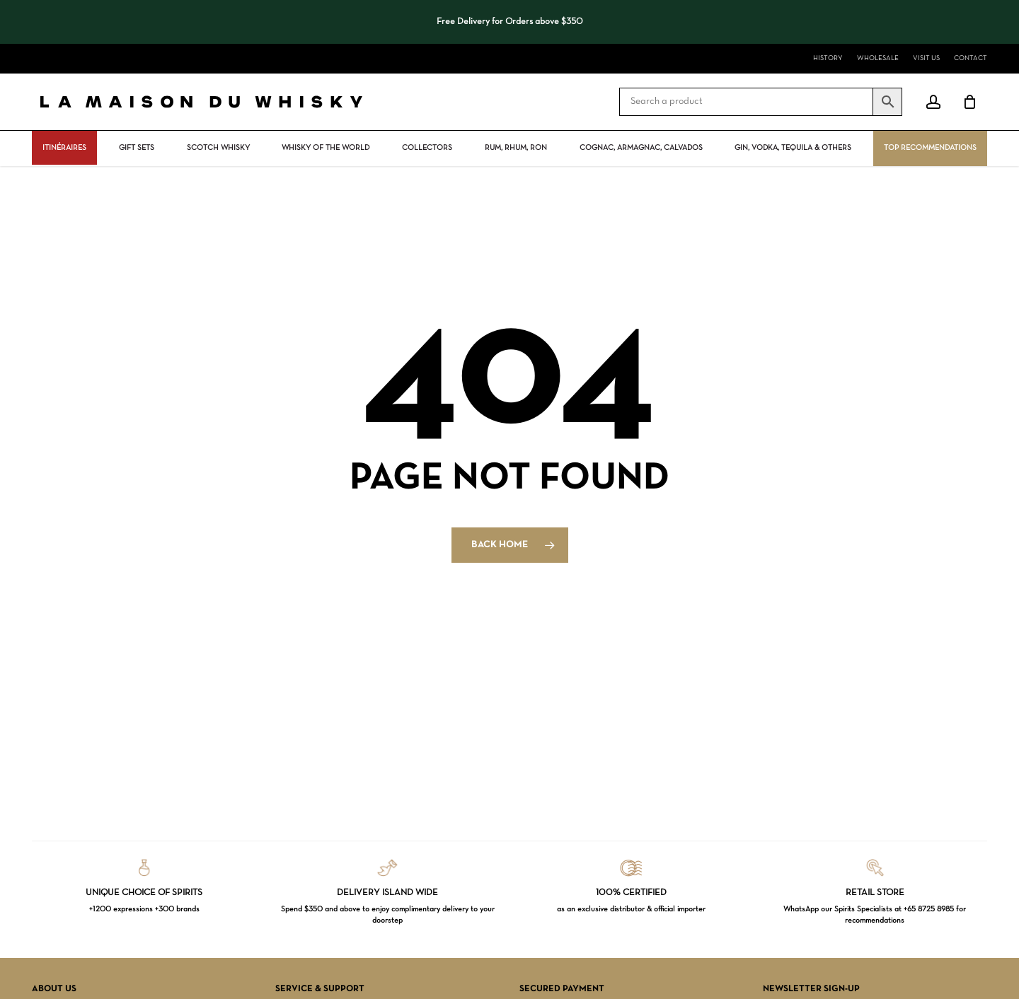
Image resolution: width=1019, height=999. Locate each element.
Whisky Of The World (325, 147)
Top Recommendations (930, 147)
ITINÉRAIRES (64, 147)
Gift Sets (136, 147)
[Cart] (969, 102)
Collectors (427, 147)
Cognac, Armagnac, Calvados (641, 147)
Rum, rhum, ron (516, 147)
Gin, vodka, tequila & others (793, 147)
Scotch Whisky (218, 147)
